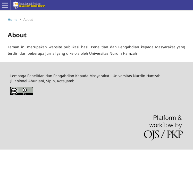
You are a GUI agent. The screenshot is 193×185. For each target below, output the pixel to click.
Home (12, 19)
